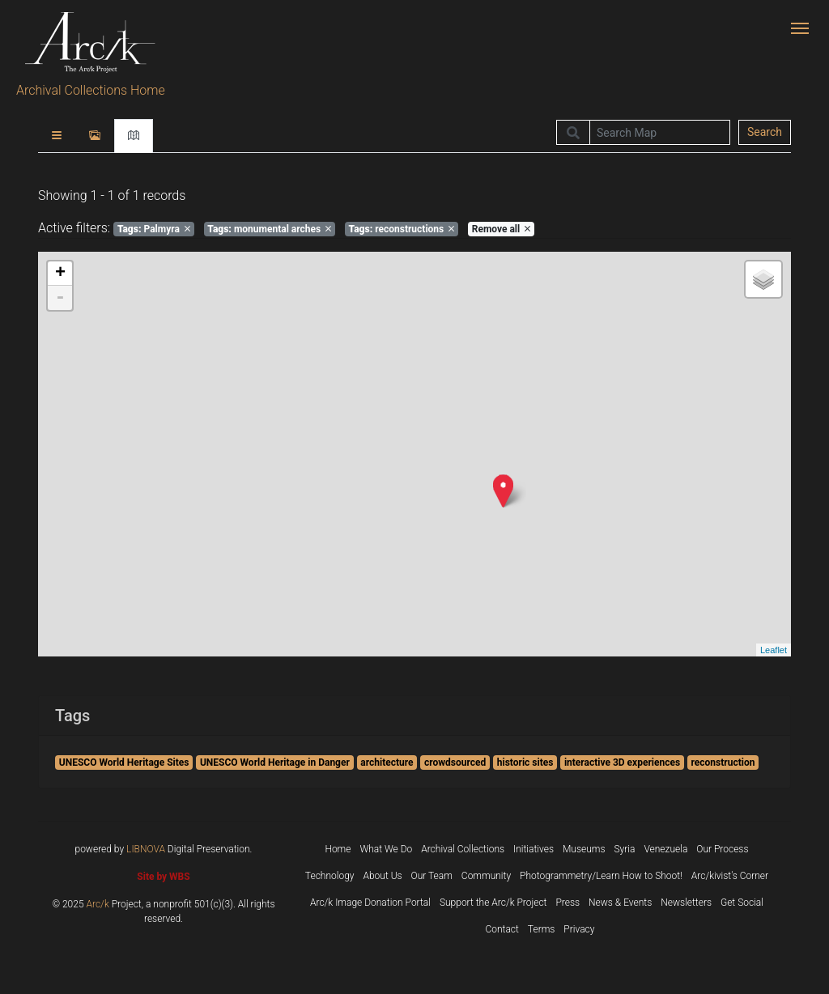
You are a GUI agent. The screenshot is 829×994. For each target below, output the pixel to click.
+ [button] (60, 273)
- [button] (60, 298)
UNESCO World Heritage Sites (124, 762)
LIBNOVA (145, 849)
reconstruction (723, 762)
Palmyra (153, 229)
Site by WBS (163, 876)
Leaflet (773, 650)
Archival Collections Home (90, 90)
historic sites (525, 762)
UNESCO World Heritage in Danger (275, 762)
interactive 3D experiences (622, 762)
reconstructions (402, 229)
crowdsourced (455, 762)
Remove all (501, 229)
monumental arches (269, 229)
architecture (386, 762)
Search (764, 131)
